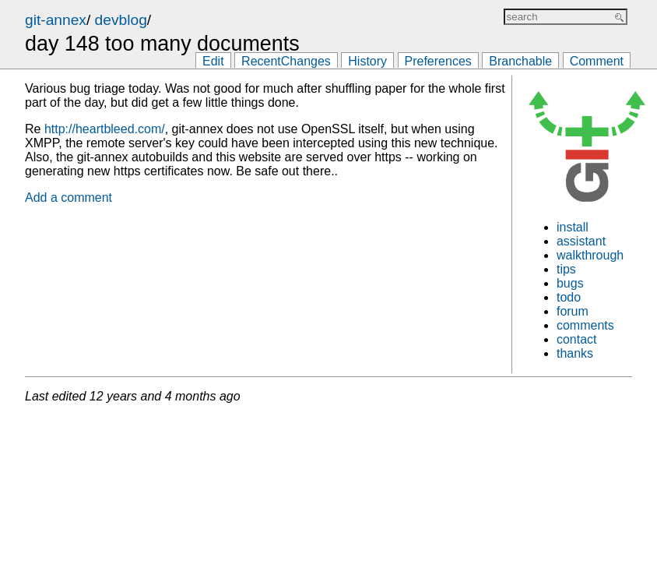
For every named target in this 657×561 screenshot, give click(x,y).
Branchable (520, 61)
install (572, 227)
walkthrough (590, 255)
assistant (581, 241)
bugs (570, 283)
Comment (597, 61)
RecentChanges (286, 61)
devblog (121, 20)
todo (569, 297)
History (367, 61)
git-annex (55, 20)
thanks (575, 353)
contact (577, 339)
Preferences (438, 61)
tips (566, 269)
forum (572, 311)
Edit (213, 61)
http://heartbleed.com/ (104, 129)
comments (585, 325)
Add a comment (68, 197)
